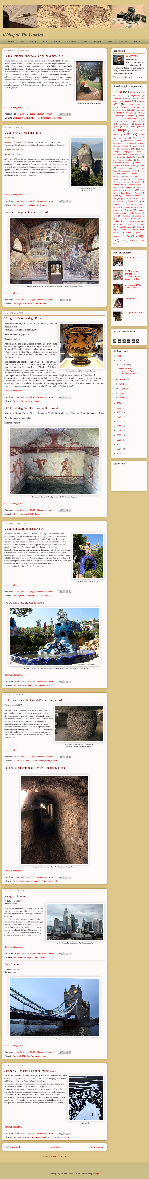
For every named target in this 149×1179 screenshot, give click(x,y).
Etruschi (16, 401)
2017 (119, 435)
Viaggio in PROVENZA (134, 313)
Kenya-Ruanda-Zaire (121, 163)
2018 (119, 431)
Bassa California (119, 110)
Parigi (52, 118)
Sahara (128, 210)
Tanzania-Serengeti (124, 227)
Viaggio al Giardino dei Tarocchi (24, 528)
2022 (119, 412)
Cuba (142, 121)
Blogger (96, 1173)
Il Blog (33, 41)
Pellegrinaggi (118, 199)
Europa (97, 41)
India (133, 149)
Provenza (120, 202)
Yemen (122, 241)
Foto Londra (11, 964)
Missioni (141, 179)
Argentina (135, 95)
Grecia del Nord (34, 205)
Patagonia (137, 196)
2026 (119, 356)
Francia (39, 118)
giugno (122, 388)
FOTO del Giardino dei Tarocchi (24, 602)
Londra (37, 957)
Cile (124, 121)
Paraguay (117, 196)
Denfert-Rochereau (21, 761)
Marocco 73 (136, 174)
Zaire (131, 241)
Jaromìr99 (44, 1137)
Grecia (23, 205)
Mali (135, 171)
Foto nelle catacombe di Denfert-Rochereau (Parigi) (36, 767)
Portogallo (140, 199)
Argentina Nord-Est (122, 98)
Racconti (123, 41)
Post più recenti (12, 1147)
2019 (119, 426)
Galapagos (123, 138)
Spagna (138, 216)
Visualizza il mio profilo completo (128, 77)
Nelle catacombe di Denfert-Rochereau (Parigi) (33, 700)
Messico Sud (129, 179)
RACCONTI (133, 201)
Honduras (124, 149)
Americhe (71, 41)
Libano (126, 166)
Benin (131, 110)
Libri (45, 41)
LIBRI (142, 165)
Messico (116, 179)
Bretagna (129, 113)
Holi (114, 149)
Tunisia (124, 230)
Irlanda (133, 154)
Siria (115, 216)
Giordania (117, 143)
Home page (55, 1147)
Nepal (139, 188)
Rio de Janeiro (134, 205)
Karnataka (129, 160)
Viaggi (59, 118)
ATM (110, 41)
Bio (22, 41)
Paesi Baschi (126, 193)
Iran (125, 154)
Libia (134, 166)
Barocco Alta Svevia (133, 107)
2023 (119, 408)
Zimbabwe (140, 241)
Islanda (129, 157)
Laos (138, 163)
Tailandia (130, 224)
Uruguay (116, 236)
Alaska (132, 92)
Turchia (128, 233)
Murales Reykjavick (134, 185)
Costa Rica (133, 121)
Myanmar (117, 188)
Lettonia (116, 166)
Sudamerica (118, 221)
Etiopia (132, 127)
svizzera (141, 221)
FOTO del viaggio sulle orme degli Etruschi (31, 408)
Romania (116, 207)
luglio (122, 384)
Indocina (137, 152)
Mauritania (137, 177)
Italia (30, 401)
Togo (115, 230)
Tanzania (141, 224)
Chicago (116, 121)
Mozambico (118, 185)
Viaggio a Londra (15, 896)
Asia (85, 41)
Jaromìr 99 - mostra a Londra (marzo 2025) (30, 1070)
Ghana (116, 141)
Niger (115, 190)
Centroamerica (131, 118)
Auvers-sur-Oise (134, 104)
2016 (119, 440)
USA (128, 236)
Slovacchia (126, 216)
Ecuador (138, 124)
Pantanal (138, 193)
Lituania (120, 168)
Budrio (139, 113)
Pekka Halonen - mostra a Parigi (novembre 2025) (35, 55)
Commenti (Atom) (58, 1156)
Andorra (121, 96)
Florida (116, 135)
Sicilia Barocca (136, 213)
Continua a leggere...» (13, 107)
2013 (119, 454)
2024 (119, 403)
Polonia (130, 199)
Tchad (139, 227)
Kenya (139, 160)
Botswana (141, 110)
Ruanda (127, 207)
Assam (139, 101)
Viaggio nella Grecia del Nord (22, 132)
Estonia (124, 127)
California (117, 116)
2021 (119, 417)
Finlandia (24, 118)
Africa (57, 41)
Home (11, 41)
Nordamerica (128, 190)
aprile (122, 393)
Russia (136, 207)
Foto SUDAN (130, 258)
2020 (119, 422)
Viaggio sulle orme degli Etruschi (24, 318)
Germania (137, 138)
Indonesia (117, 154)
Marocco (121, 174)
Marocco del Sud (120, 177)
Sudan (131, 221)
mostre (46, 118)
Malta (142, 171)
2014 (119, 449)
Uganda (138, 233)
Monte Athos (123, 182)
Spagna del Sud (120, 219)
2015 (119, 444)
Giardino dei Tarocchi (29, 596)
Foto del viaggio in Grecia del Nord (26, 212)
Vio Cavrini (133, 56)
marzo (122, 398)
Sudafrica (137, 219)
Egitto (115, 127)
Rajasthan (117, 205)
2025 (119, 361)
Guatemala (137, 146)
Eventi (137, 41)
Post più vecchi (97, 1147)
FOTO (32, 118)
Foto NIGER (130, 299)
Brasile (119, 113)
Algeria (142, 92)
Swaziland (120, 224)
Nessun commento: (46, 114)
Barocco (116, 107)
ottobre (123, 379)
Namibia (129, 188)
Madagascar (125, 171)
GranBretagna (26, 957)
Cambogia (129, 116)
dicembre (123, 365)
